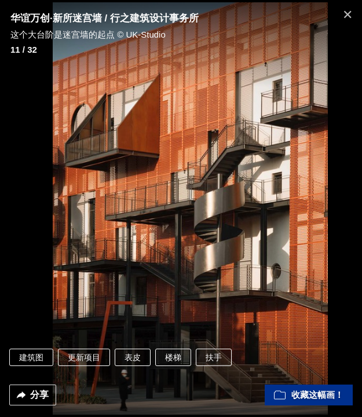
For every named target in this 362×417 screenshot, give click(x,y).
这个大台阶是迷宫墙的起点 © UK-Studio (88, 34)
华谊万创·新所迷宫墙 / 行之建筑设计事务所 (104, 18)
